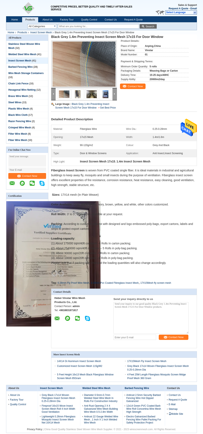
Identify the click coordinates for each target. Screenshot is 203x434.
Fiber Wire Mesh (17, 140)
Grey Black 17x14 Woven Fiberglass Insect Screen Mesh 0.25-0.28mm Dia (58, 398)
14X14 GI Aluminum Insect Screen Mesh (79, 361)
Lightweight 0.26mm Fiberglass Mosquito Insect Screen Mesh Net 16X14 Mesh (58, 419)
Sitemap (173, 409)
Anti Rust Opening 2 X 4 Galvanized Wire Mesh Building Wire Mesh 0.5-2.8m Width (101, 408)
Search (150, 26)
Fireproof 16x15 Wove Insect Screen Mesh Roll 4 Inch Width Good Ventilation (58, 408)
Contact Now (27, 175)
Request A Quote (178, 8)
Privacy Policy (34, 429)
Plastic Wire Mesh (18, 108)
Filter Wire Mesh (17, 133)
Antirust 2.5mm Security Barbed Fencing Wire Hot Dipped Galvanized (143, 398)
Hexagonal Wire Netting (22, 89)
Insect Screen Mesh (41, 32)
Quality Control (89, 19)
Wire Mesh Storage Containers (26, 73)
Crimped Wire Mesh (19, 127)
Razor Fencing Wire (19, 121)
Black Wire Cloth (18, 115)
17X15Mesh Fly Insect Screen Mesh (146, 361)
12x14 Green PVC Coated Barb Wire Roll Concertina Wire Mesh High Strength (143, 408)
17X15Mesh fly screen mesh (155, 282)
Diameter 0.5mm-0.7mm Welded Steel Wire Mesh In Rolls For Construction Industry (101, 398)
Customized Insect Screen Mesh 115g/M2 (79, 366)
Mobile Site (176, 414)
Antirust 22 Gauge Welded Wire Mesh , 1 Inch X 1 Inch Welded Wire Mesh (101, 419)
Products (30, 19)
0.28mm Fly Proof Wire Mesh (73, 282)
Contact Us (111, 19)
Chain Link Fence (18, 83)
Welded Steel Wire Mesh (22, 54)
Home (14, 19)
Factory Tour (66, 19)
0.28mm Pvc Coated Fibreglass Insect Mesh (115, 282)
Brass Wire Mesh (18, 96)
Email (193, 8)
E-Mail (172, 404)
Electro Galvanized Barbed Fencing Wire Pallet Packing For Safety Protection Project (143, 419)
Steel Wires (15, 102)
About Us (47, 19)
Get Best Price (108, 107)
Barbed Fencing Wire (20, 67)
